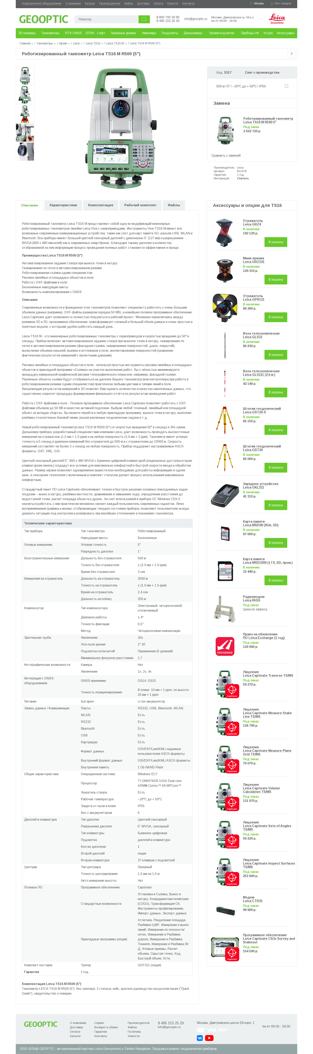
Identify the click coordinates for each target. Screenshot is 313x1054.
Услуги (268, 33)
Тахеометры (50, 33)
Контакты (188, 3)
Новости (172, 3)
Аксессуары (285, 33)
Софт (101, 33)
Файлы (128, 3)
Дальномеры (193, 33)
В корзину (275, 242)
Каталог (90, 3)
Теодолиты (169, 33)
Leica (240, 167)
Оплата (158, 3)
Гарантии (100, 1031)
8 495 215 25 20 (167, 21)
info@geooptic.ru (195, 18)
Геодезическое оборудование (41, 3)
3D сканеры (27, 33)
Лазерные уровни (123, 33)
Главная (26, 43)
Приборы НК (250, 33)
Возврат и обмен (106, 1027)
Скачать (243, 178)
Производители (109, 3)
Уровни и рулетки (221, 33)
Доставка (143, 3)
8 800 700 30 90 (167, 17)
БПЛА (90, 33)
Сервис (99, 1022)
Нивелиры (149, 33)
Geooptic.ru (44, 18)
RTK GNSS (73, 33)
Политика (134, 1031)
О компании (73, 3)
